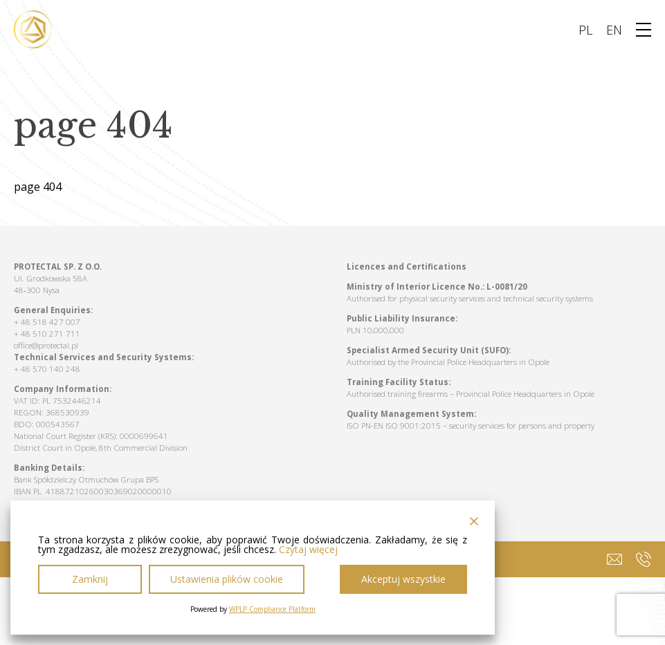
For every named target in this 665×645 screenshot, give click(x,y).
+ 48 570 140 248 (47, 369)
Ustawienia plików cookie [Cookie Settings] (226, 579)
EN (614, 30)
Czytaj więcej (308, 549)
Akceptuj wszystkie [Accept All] (403, 579)
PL (585, 30)
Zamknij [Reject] (90, 579)
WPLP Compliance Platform (272, 609)
